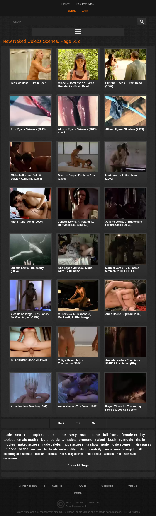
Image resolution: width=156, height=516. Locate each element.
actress (109, 454)
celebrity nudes (63, 439)
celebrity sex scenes (17, 454)
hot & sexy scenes (72, 454)
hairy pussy (142, 444)
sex (18, 435)
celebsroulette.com (88, 502)
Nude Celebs (28, 486)
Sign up (72, 10)
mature (36, 449)
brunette (85, 439)
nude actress (73, 444)
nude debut (94, 454)
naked (100, 439)
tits (27, 435)
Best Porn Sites (85, 3)
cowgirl (128, 449)
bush (112, 439)
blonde (11, 449)
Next (95, 423)
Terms (132, 486)
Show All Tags (78, 465)
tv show (92, 444)
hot (119, 454)
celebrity (95, 449)
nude (7, 435)
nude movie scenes (115, 444)
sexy (73, 435)
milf (139, 449)
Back (61, 423)
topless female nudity (20, 439)
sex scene (57, 435)
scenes (52, 454)
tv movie (126, 439)
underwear (10, 458)
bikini (82, 449)
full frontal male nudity (60, 449)
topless (39, 435)
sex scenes (112, 449)
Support (107, 486)
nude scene (90, 435)
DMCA (78, 493)
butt (44, 439)
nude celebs (51, 444)
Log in (85, 10)
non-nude (130, 454)
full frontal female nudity (124, 435)
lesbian (39, 454)
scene (23, 449)
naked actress (28, 444)
